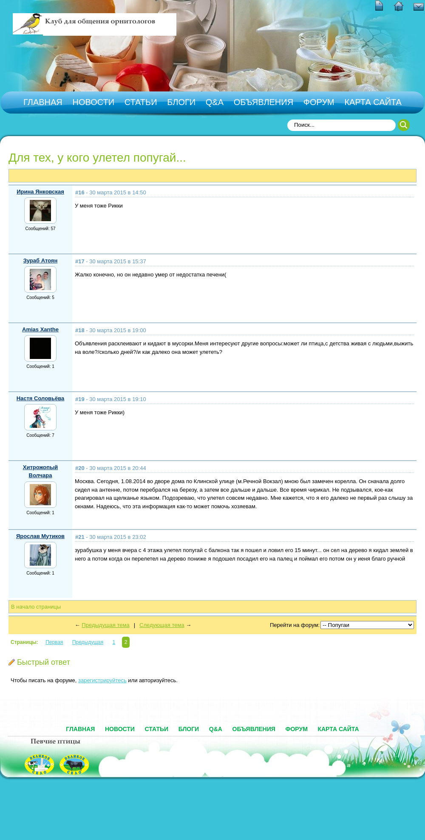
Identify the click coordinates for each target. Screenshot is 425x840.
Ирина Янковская (40, 191)
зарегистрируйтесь (102, 680)
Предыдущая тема (105, 625)
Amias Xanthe (40, 329)
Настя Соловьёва (41, 398)
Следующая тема (161, 625)
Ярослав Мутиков (40, 536)
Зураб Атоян (40, 260)
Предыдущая (87, 642)
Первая (54, 642)
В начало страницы (36, 607)
